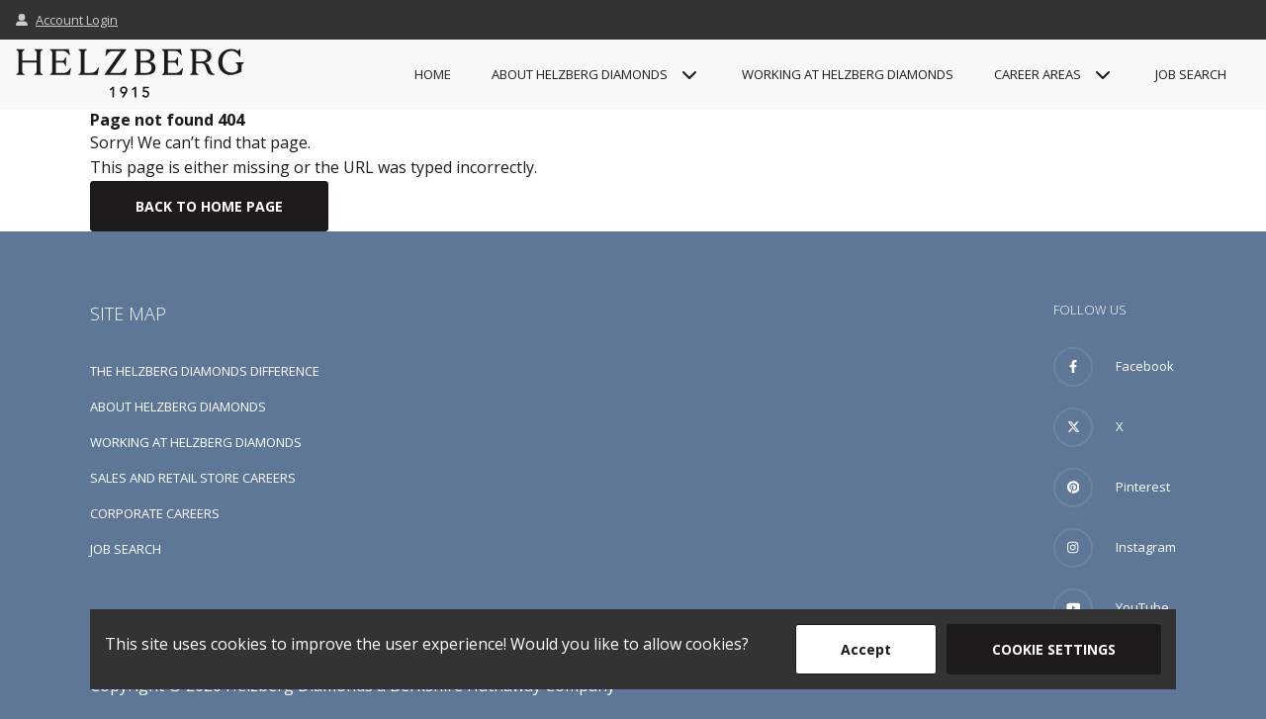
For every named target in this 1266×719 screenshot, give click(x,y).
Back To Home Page (209, 206)
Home (432, 74)
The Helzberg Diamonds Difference (204, 371)
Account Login (67, 20)
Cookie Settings (1054, 649)
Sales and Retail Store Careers (193, 478)
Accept (866, 649)
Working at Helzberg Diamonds (847, 74)
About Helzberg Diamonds (178, 406)
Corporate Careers (155, 513)
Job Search (1190, 74)
